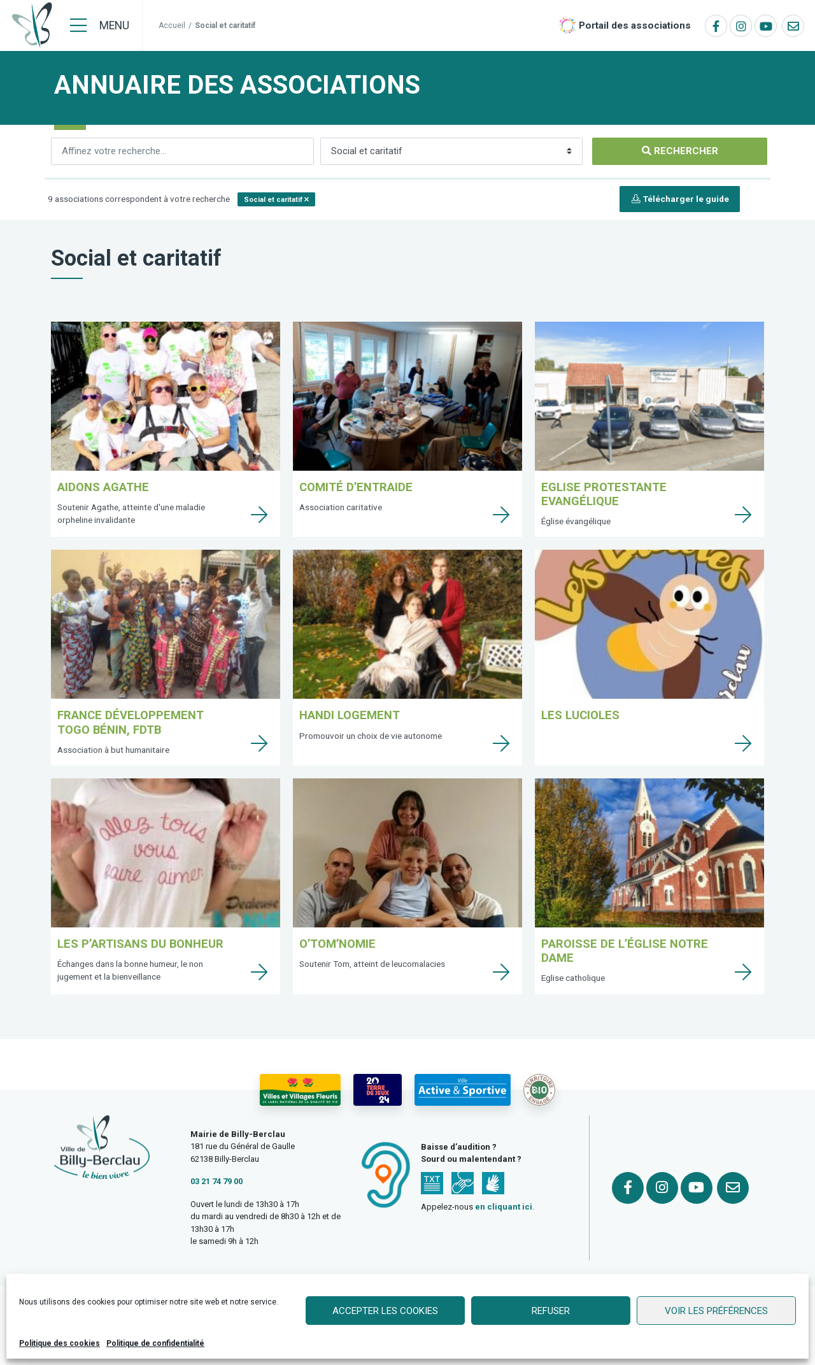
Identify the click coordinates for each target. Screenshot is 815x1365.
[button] (276, 199)
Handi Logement (349, 715)
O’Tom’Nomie (337, 943)
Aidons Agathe (103, 487)
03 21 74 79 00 (216, 1181)
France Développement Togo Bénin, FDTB (130, 722)
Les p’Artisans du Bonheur (140, 943)
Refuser (551, 1311)
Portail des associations (635, 25)
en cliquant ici (503, 1206)
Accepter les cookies (385, 1311)
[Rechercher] (182, 151)
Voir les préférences (716, 1311)
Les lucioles (580, 715)
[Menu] (99, 25)
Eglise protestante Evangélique (604, 494)
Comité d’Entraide (356, 487)
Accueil (172, 25)
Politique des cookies (59, 1343)
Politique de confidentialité (155, 1343)
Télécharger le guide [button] (679, 199)
